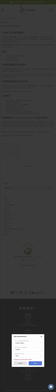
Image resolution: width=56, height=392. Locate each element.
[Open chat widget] (51, 387)
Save (35, 363)
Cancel (20, 363)
